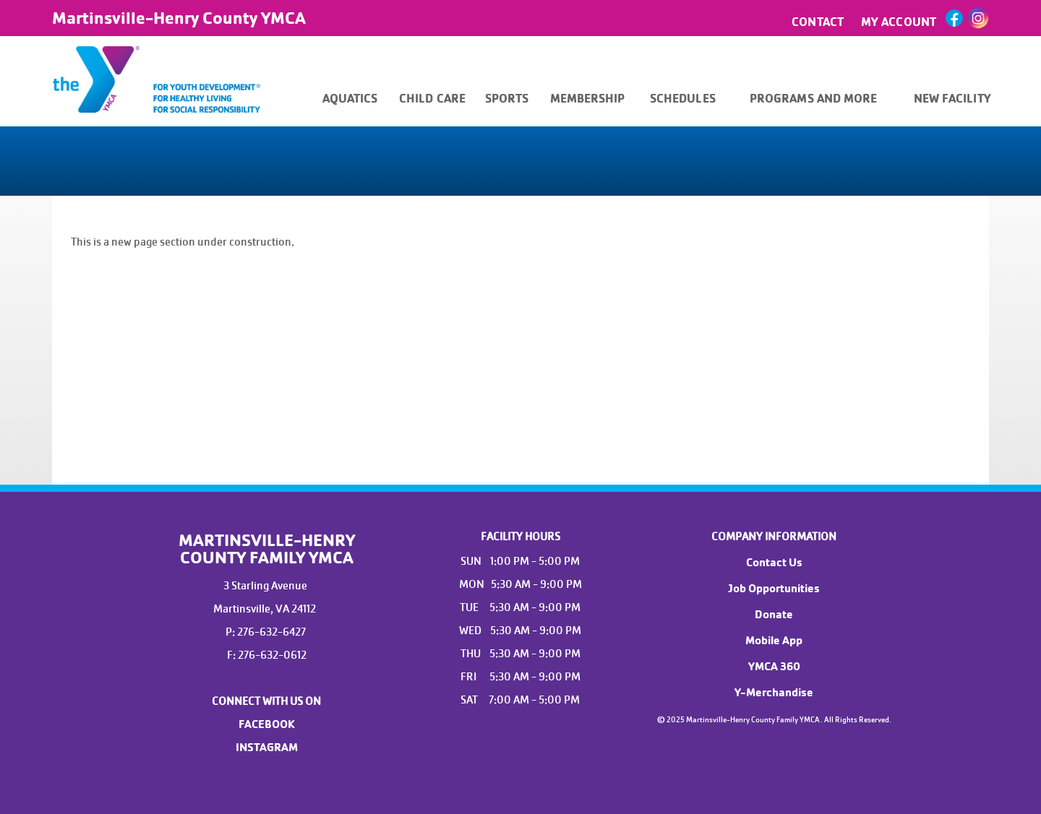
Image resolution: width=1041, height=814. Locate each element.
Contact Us (774, 562)
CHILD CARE (432, 98)
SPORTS (507, 98)
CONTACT (818, 22)
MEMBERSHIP (587, 98)
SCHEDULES (683, 98)
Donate (774, 614)
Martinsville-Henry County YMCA (179, 18)
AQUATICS (350, 98)
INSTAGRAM (267, 747)
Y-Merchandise (773, 692)
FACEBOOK (267, 724)
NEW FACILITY (952, 98)
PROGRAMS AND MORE (814, 98)
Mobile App (773, 640)
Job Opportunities (774, 588)
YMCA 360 (774, 666)
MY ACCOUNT (898, 22)
